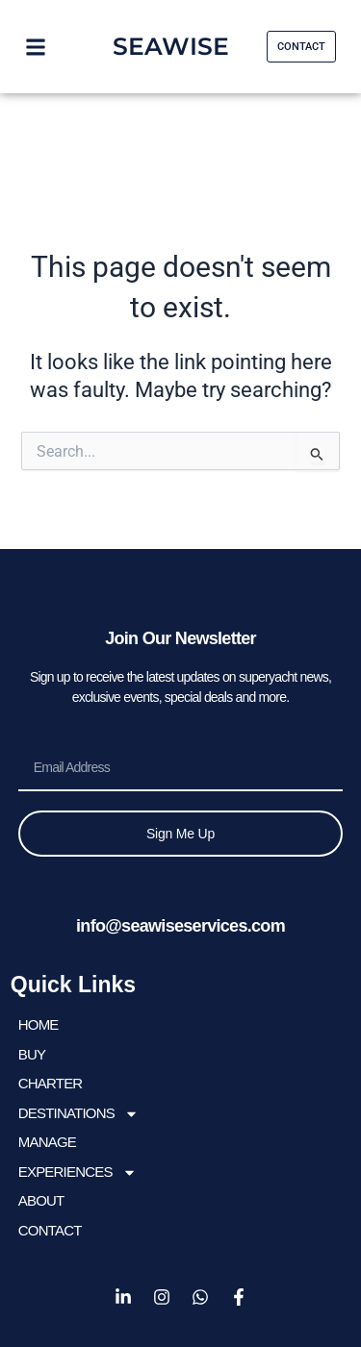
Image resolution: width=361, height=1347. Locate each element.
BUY (31, 1054)
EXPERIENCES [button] (77, 1172)
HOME (38, 1024)
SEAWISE (171, 46)
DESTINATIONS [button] (78, 1114)
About (41, 1200)
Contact (50, 1230)
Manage (47, 1142)
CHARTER (50, 1083)
